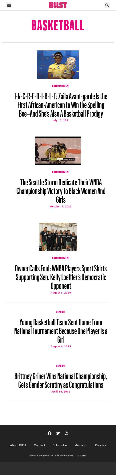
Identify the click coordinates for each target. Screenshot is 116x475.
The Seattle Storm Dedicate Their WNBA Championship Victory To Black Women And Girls (61, 189)
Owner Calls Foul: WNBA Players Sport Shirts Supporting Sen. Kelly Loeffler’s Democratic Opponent (61, 275)
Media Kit (81, 445)
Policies (100, 445)
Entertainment (61, 85)
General (61, 311)
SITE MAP (81, 455)
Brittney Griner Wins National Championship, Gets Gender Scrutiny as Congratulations (60, 378)
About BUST (18, 445)
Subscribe (60, 445)
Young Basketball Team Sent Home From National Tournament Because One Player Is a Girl (60, 329)
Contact (39, 445)
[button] (9, 5)
